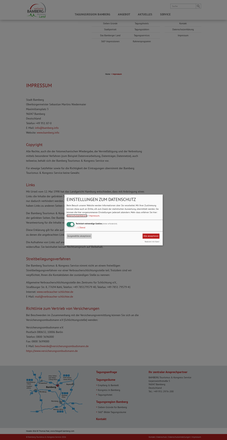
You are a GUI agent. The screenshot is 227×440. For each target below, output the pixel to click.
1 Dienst (80, 227)
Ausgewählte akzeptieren (79, 236)
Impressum (94, 215)
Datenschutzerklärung (77, 215)
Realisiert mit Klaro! (152, 242)
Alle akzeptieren (151, 236)
